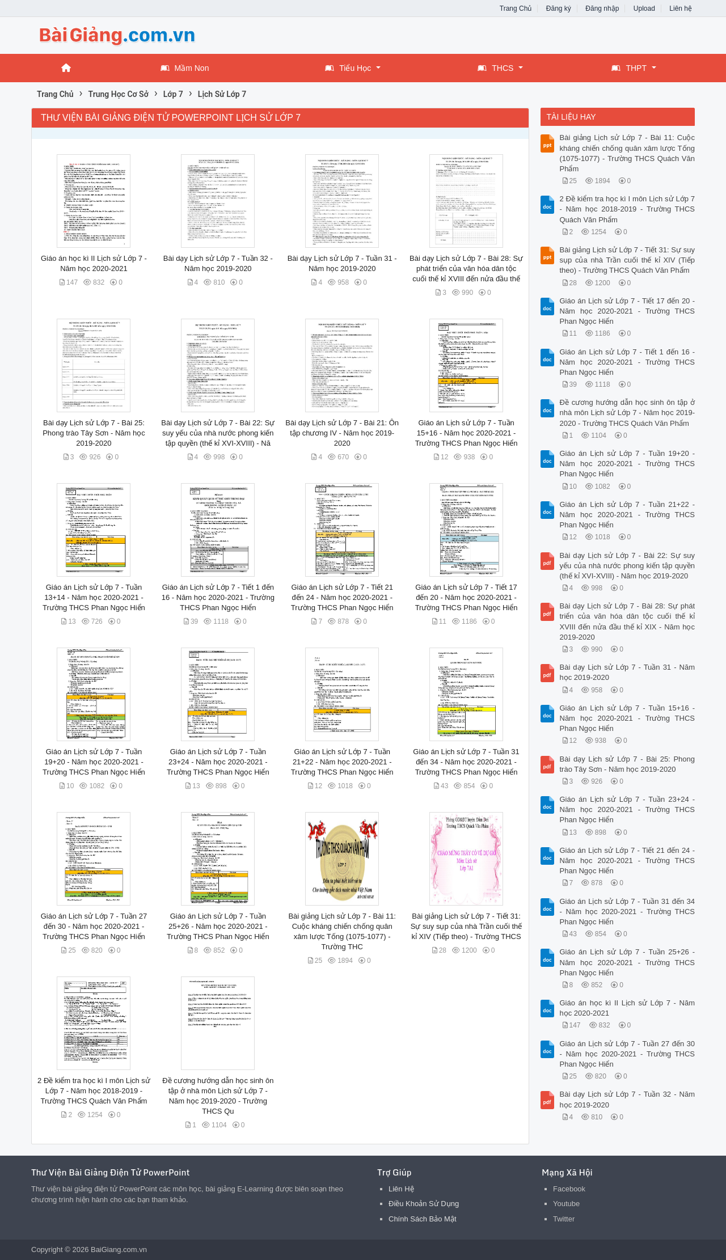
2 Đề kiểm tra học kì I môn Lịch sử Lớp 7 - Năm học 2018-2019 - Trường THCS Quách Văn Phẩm (93, 1090)
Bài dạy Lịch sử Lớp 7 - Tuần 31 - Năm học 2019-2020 (627, 672)
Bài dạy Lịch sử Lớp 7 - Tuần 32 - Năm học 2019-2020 (627, 1099)
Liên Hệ (401, 1189)
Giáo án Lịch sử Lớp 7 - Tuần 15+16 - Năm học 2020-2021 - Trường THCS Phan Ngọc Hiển (466, 432)
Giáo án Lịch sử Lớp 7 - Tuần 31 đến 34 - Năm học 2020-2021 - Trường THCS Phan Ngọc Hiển (466, 761)
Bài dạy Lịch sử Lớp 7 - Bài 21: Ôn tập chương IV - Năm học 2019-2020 (342, 432)
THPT (629, 68)
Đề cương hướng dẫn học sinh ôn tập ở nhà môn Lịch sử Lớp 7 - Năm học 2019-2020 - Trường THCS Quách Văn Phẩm (627, 412)
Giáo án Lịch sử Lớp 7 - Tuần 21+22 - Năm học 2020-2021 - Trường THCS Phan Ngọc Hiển (342, 761)
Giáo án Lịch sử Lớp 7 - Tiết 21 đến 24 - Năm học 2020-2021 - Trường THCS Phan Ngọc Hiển (342, 597)
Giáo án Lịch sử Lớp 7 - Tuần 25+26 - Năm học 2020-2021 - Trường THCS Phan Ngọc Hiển (218, 926)
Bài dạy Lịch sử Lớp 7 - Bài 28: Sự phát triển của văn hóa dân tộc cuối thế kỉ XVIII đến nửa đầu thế (466, 268)
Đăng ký (558, 8)
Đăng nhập (602, 8)
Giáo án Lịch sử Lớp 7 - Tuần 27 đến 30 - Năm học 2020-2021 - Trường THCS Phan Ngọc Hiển (94, 926)
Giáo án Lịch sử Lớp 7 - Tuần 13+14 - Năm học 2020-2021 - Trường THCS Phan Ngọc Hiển (94, 597)
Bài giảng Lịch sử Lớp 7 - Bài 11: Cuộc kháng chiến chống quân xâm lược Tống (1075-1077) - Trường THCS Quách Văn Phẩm (627, 153)
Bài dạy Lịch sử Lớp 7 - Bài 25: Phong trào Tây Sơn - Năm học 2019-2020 (94, 432)
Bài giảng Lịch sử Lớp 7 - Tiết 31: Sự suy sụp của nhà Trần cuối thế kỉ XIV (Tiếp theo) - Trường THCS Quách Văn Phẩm (627, 260)
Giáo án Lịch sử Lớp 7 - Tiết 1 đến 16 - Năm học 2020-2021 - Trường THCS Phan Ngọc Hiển (218, 597)
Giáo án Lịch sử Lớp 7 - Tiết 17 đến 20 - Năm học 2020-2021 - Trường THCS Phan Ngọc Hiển (466, 597)
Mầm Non (185, 68)
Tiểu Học (348, 68)
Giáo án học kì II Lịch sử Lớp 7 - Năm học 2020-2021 (627, 1008)
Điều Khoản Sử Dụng (424, 1203)
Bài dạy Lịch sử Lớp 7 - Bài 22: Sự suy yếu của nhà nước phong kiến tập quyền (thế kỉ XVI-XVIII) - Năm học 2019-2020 (627, 565)
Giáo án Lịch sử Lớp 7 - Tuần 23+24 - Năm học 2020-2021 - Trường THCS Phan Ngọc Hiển (218, 761)
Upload (644, 8)
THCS (495, 68)
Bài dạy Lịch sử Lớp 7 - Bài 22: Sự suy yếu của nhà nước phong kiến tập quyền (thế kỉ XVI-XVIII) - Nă (218, 432)
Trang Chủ (516, 8)
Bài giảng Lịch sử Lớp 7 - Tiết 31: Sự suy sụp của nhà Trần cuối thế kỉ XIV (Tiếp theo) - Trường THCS (466, 926)
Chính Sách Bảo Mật (423, 1219)
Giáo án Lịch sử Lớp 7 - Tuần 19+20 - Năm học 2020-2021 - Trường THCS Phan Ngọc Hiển (94, 761)
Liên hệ (680, 8)
